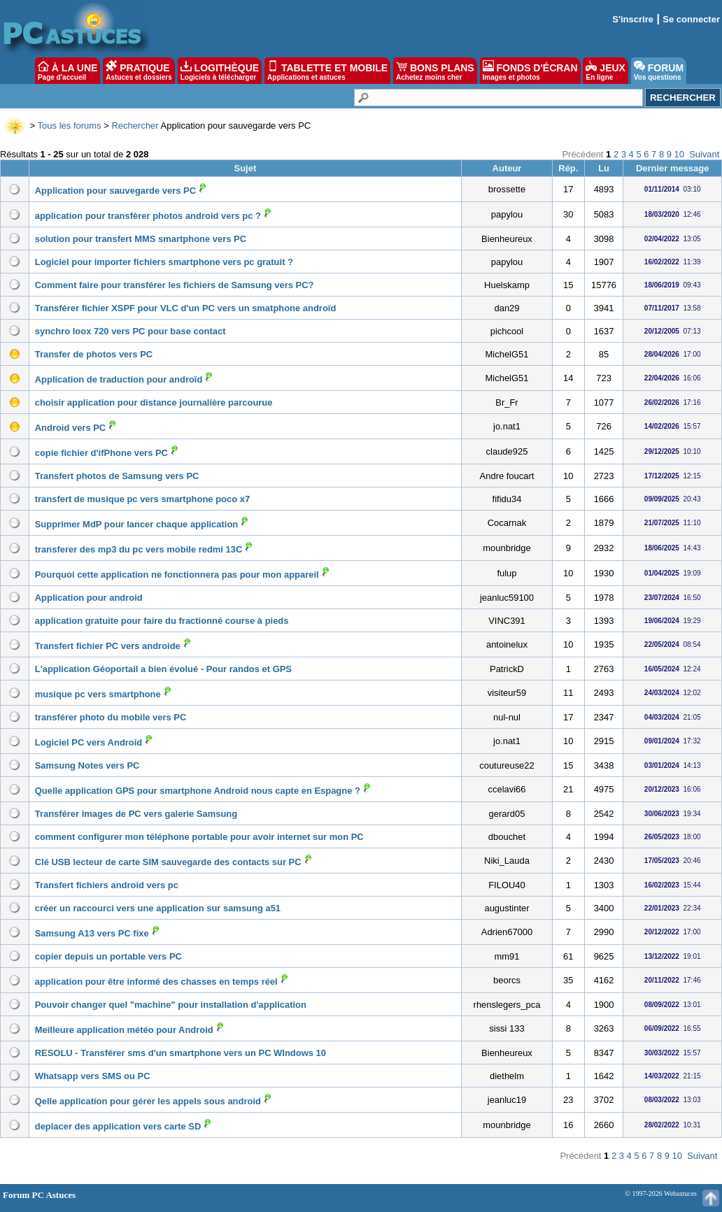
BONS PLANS (435, 70)
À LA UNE (67, 70)
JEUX (605, 70)
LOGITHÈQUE (219, 70)
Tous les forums (69, 125)
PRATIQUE (139, 70)
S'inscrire (632, 19)
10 (679, 154)
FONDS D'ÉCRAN (530, 70)
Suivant (704, 154)
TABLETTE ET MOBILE (327, 70)
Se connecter (691, 19)
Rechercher (134, 125)
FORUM (659, 70)
